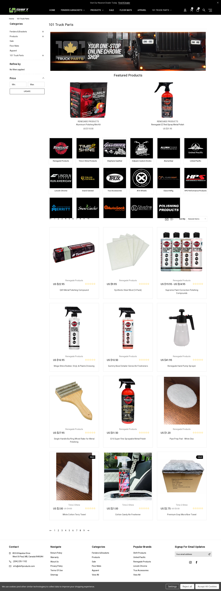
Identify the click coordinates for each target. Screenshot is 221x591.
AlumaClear (168, 161)
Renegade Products (61, 161)
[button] (27, 78)
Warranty (54, 557)
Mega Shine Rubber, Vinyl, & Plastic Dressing (74, 366)
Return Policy (56, 553)
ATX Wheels (142, 191)
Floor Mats (126, 10)
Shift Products (139, 553)
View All (95, 575)
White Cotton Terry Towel (74, 514)
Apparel (142, 10)
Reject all (187, 586)
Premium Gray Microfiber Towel (181, 514)
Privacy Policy (56, 566)
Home (52, 10)
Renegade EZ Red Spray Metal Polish (167, 124)
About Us (54, 562)
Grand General (88, 191)
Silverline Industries (142, 207)
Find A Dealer (124, 3)
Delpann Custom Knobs (141, 161)
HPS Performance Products (195, 191)
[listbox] (197, 219)
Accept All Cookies (207, 586)
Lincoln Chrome (61, 191)
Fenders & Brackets (73, 10)
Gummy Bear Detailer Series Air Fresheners (128, 366)
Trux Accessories (115, 191)
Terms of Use (56, 570)
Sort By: (182, 219)
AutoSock (115, 207)
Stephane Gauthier (114, 161)
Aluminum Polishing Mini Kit (88, 124)
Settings (172, 586)
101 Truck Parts (162, 10)
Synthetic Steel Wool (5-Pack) (128, 290)
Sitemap (54, 575)
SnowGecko (88, 207)
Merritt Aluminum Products (61, 207)
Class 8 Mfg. (168, 191)
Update (27, 91)
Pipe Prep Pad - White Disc (182, 439)
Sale (111, 10)
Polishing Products (168, 207)
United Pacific (195, 161)
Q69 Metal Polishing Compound (74, 290)
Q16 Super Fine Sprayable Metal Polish (128, 439)
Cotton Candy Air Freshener (128, 514)
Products (97, 10)
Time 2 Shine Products (88, 161)
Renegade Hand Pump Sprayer (182, 366)
